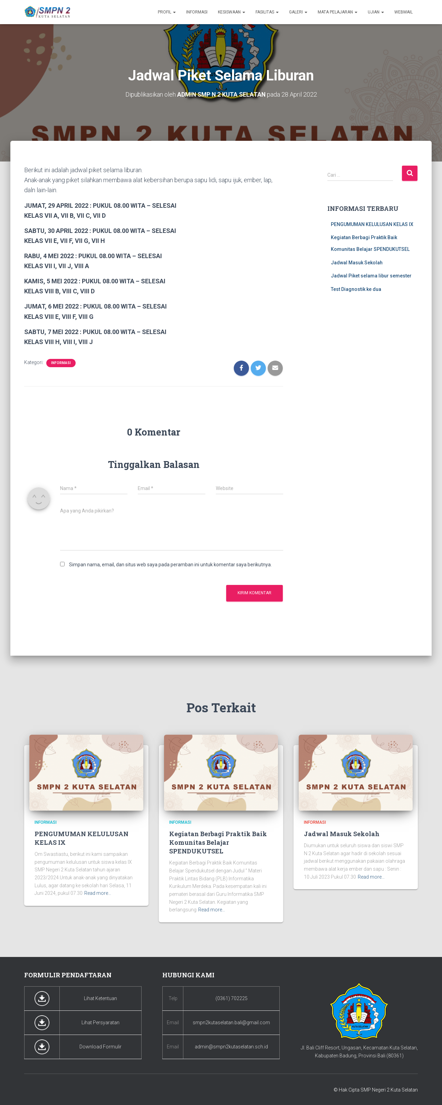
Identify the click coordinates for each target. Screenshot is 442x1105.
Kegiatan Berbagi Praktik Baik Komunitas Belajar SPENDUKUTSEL (218, 842)
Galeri (298, 12)
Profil (167, 12)
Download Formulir (100, 1046)
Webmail (403, 12)
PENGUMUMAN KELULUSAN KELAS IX (372, 224)
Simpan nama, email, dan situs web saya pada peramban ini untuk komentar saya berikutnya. (170, 564)
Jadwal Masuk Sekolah (357, 262)
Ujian (376, 12)
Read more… (97, 893)
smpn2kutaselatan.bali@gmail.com (231, 1022)
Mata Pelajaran (337, 12)
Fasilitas (267, 12)
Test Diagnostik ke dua (356, 289)
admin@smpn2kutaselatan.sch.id (231, 1046)
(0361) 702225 (231, 998)
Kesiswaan (231, 12)
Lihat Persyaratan (100, 1022)
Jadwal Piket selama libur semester (371, 275)
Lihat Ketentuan (100, 998)
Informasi (197, 12)
